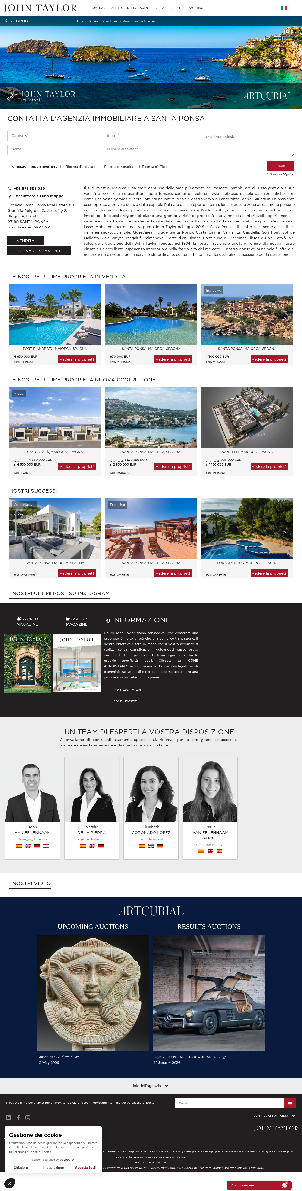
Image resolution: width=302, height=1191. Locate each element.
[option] (53, 326)
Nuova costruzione (39, 251)
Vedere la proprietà (77, 359)
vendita (26, 240)
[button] (9, 1183)
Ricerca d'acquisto (80, 166)
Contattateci (69, 1071)
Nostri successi (33, 490)
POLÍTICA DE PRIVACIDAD (151, 1103)
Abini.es (181, 1098)
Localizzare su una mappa (35, 196)
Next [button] (284, 318)
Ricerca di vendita (118, 166)
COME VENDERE (125, 701)
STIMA (131, 7)
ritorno (19, 21)
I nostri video (30, 824)
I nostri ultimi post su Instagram (59, 593)
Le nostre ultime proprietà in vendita (67, 276)
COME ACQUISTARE (127, 689)
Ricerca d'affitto (155, 166)
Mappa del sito (43, 1071)
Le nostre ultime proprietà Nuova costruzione (82, 379)
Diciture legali (16, 1071)
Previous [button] (12, 318)
